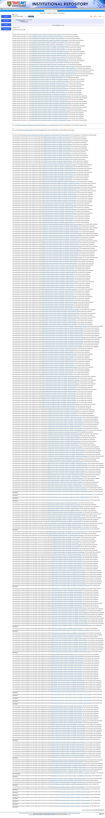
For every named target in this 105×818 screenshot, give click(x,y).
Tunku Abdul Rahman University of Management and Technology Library (40, 814)
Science (20, 20)
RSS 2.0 (102, 16)
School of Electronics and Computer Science (51, 813)
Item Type (62, 25)
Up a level (16, 14)
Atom (93, 16)
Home (6, 16)
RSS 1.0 (97, 16)
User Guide (6, 20)
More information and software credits (74, 813)
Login (2, 8)
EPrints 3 (35, 813)
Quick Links (6, 28)
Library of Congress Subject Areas (22, 19)
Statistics (6, 24)
